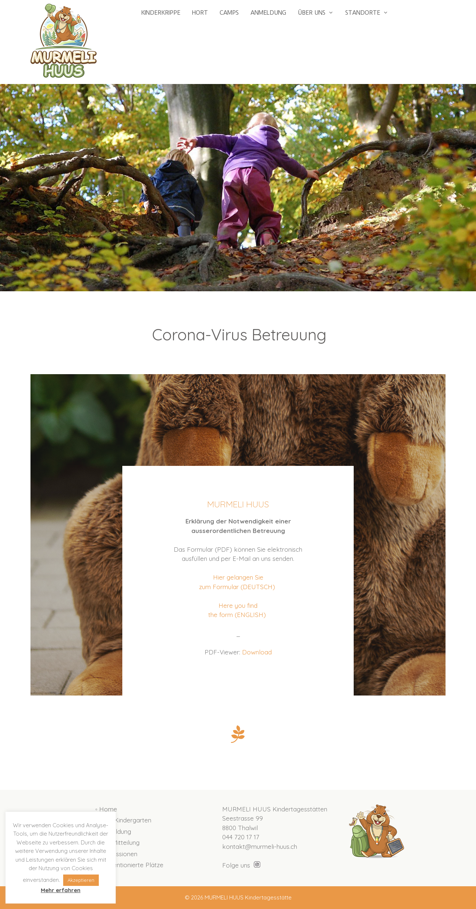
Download (257, 652)
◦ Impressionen (116, 854)
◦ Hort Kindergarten (123, 820)
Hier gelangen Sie (238, 577)
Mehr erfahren (60, 890)
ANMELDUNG (268, 12)
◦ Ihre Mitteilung (117, 842)
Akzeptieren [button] (81, 880)
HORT (200, 12)
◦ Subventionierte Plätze (129, 865)
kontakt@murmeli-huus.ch (259, 846)
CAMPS (229, 12)
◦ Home (106, 809)
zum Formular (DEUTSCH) (238, 587)
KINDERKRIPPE (160, 12)
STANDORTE (369, 13)
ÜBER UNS (318, 13)
